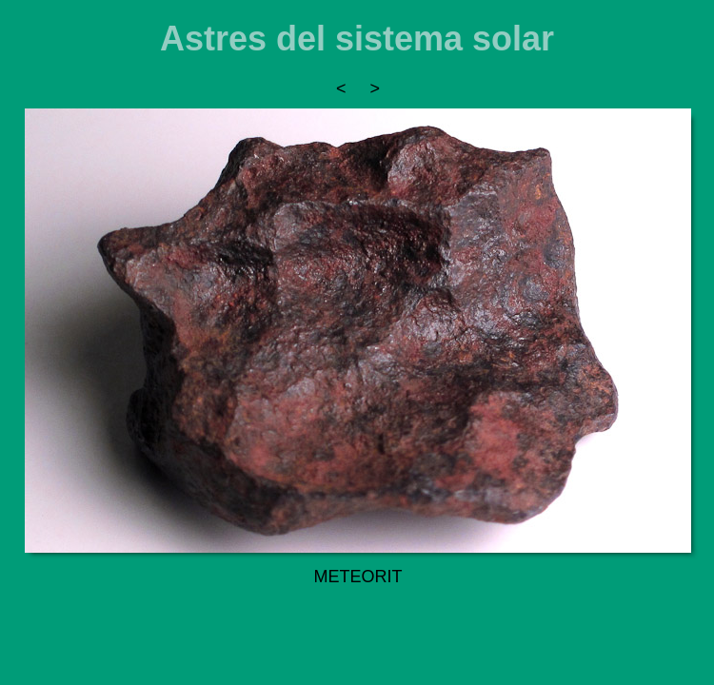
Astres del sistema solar (357, 38)
